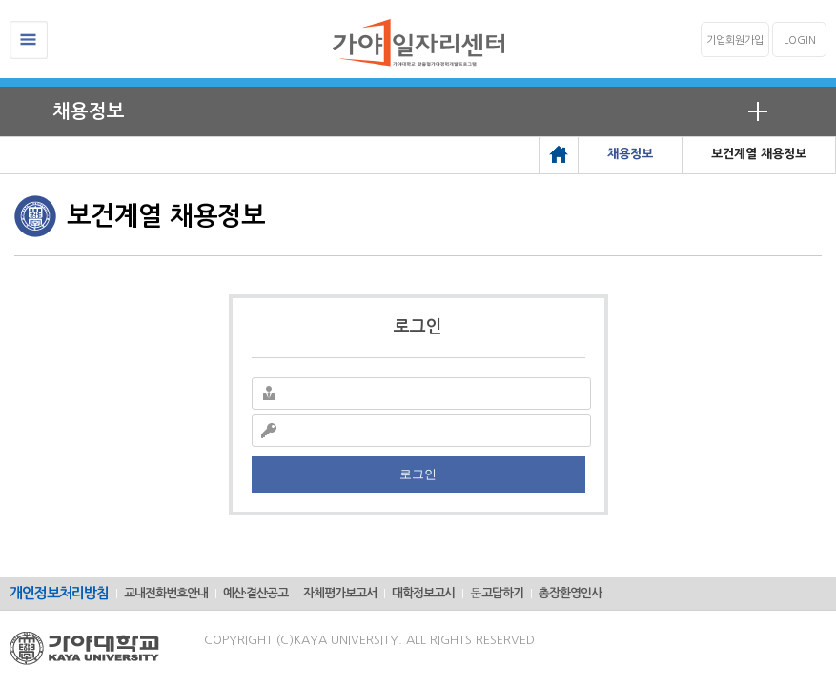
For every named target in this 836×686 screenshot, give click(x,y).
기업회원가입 (735, 40)
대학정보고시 (423, 593)
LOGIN (800, 40)
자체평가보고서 (340, 593)
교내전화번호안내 (166, 593)
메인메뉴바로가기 (0, 0)
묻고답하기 (496, 593)
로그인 (418, 474)
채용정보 (88, 111)
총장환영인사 (570, 593)
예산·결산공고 (255, 593)
